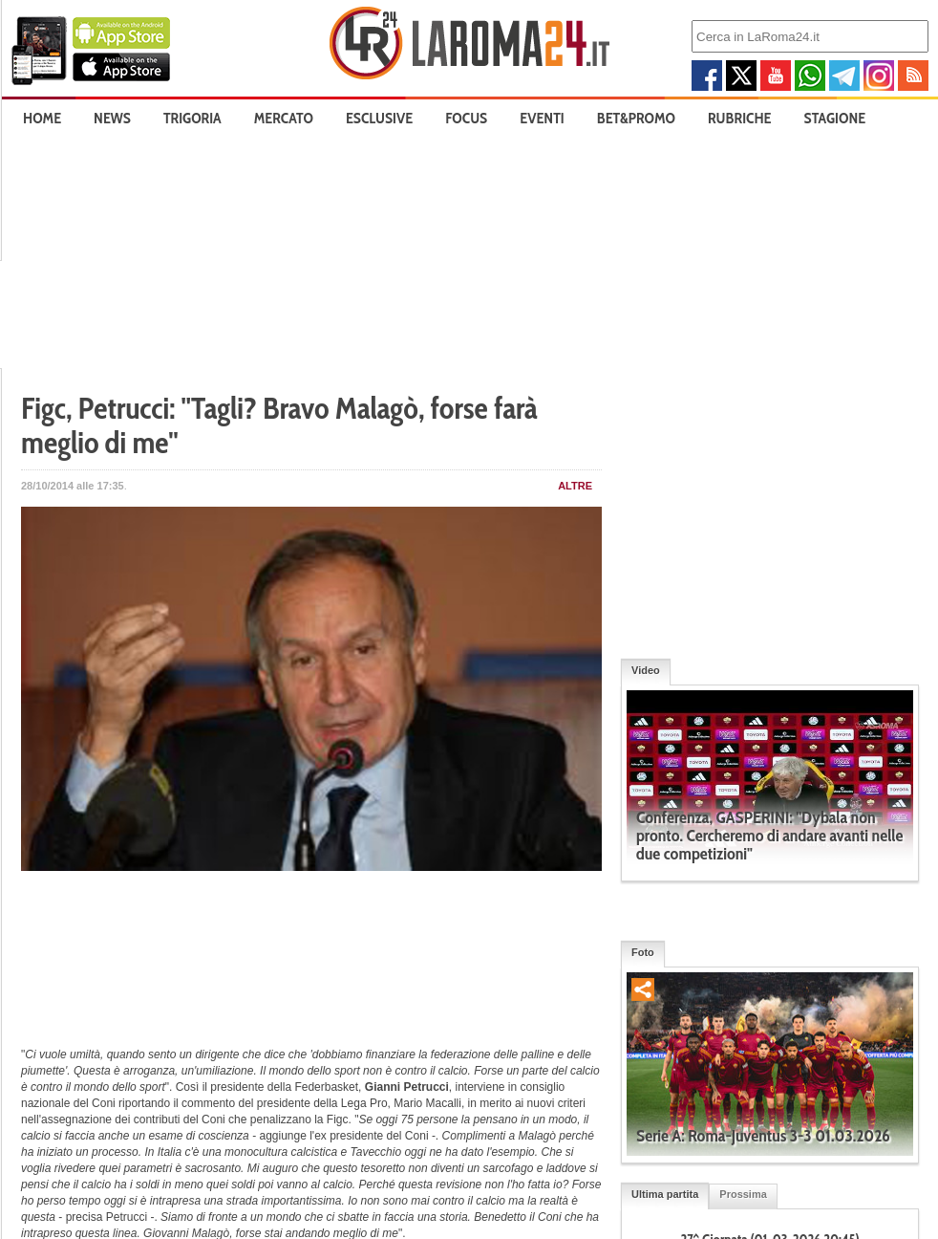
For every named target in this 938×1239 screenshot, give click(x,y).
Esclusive (379, 118)
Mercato (283, 118)
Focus (466, 118)
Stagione (835, 118)
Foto (642, 952)
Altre (575, 485)
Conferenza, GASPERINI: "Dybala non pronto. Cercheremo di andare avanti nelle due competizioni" (769, 835)
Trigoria (192, 118)
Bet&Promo (636, 118)
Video (645, 670)
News (112, 118)
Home (42, 118)
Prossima (743, 1194)
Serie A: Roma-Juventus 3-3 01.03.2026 (763, 1135)
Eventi (542, 118)
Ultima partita (664, 1194)
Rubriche (740, 118)
